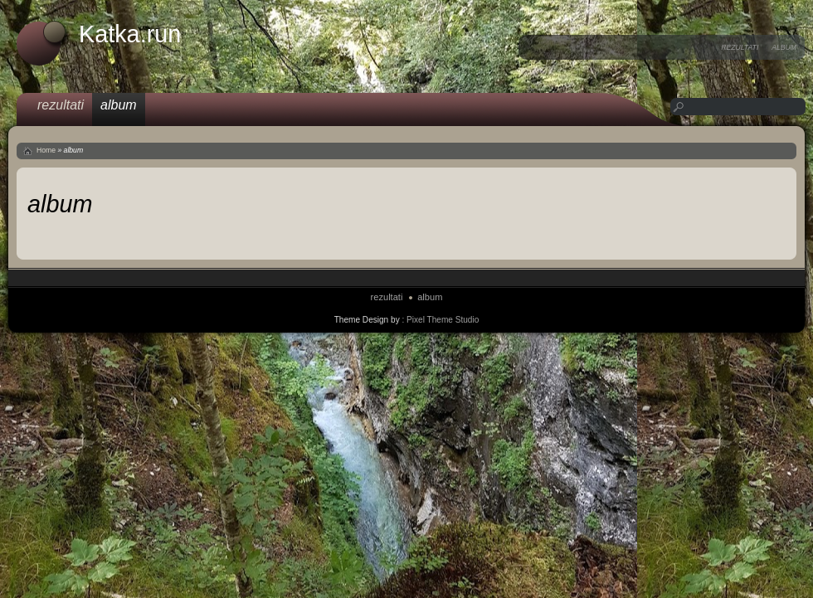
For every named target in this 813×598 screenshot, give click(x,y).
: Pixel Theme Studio (440, 319)
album (784, 47)
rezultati (739, 47)
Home (46, 150)
